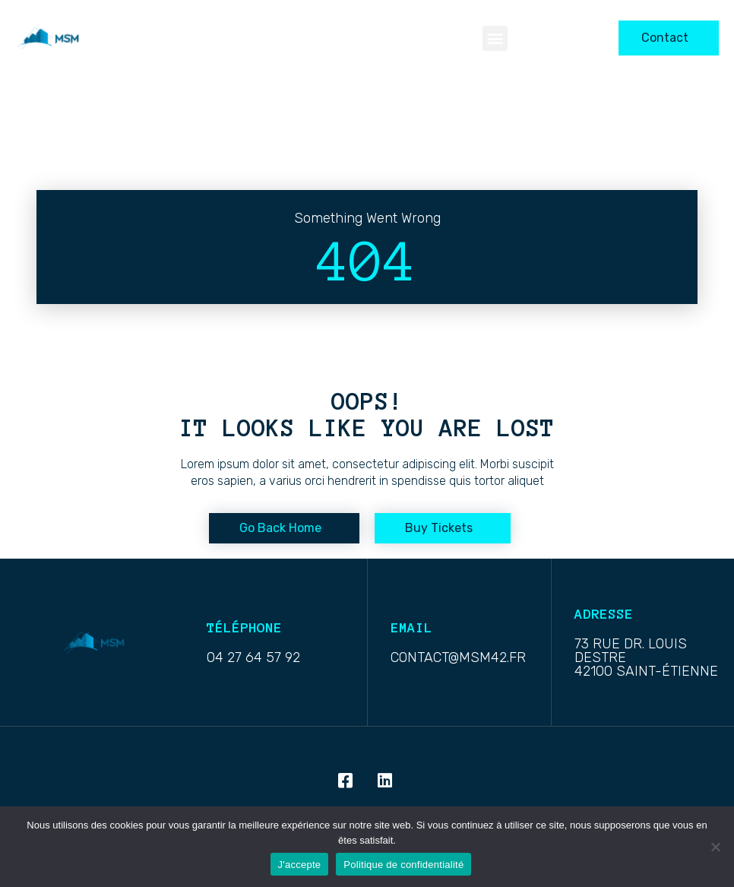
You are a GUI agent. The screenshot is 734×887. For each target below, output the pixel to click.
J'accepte (299, 864)
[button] (495, 38)
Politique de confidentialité (403, 864)
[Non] (715, 846)
